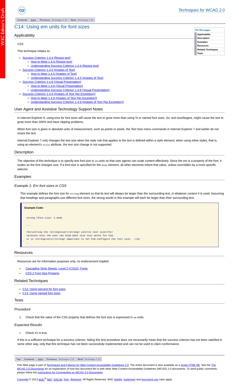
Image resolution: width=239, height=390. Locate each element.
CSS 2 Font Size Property (42, 273)
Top (18, 359)
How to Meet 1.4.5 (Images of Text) (54, 73)
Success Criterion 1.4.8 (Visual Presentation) (52, 81)
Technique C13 (53, 20)
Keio (66, 379)
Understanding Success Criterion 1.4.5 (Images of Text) (67, 78)
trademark (130, 379)
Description (203, 38)
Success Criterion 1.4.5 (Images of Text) (49, 70)
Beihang (75, 379)
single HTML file (190, 364)
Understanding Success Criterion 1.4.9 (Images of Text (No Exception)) (77, 102)
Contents (22, 20)
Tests (200, 53)
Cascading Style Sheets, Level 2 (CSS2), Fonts (56, 268)
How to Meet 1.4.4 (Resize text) (51, 61)
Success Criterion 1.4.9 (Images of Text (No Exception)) (59, 94)
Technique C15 (82, 20)
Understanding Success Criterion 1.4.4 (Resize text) (65, 65)
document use (149, 379)
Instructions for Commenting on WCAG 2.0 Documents (70, 372)
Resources (203, 45)
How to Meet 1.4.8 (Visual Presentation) (57, 86)
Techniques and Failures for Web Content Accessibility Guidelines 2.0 (88, 364)
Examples (202, 42)
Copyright (23, 379)
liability (118, 379)
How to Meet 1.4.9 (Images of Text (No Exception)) (64, 98)
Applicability (203, 34)
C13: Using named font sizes (41, 293)
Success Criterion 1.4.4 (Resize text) (47, 57)
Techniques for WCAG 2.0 (201, 10)
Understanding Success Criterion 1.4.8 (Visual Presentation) (70, 90)
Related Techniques (207, 49)
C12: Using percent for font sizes (44, 288)
